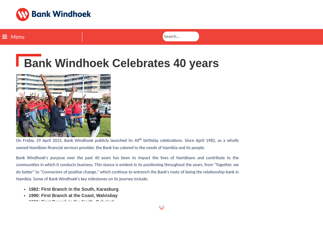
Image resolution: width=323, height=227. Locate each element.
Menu (13, 36)
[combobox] (181, 36)
